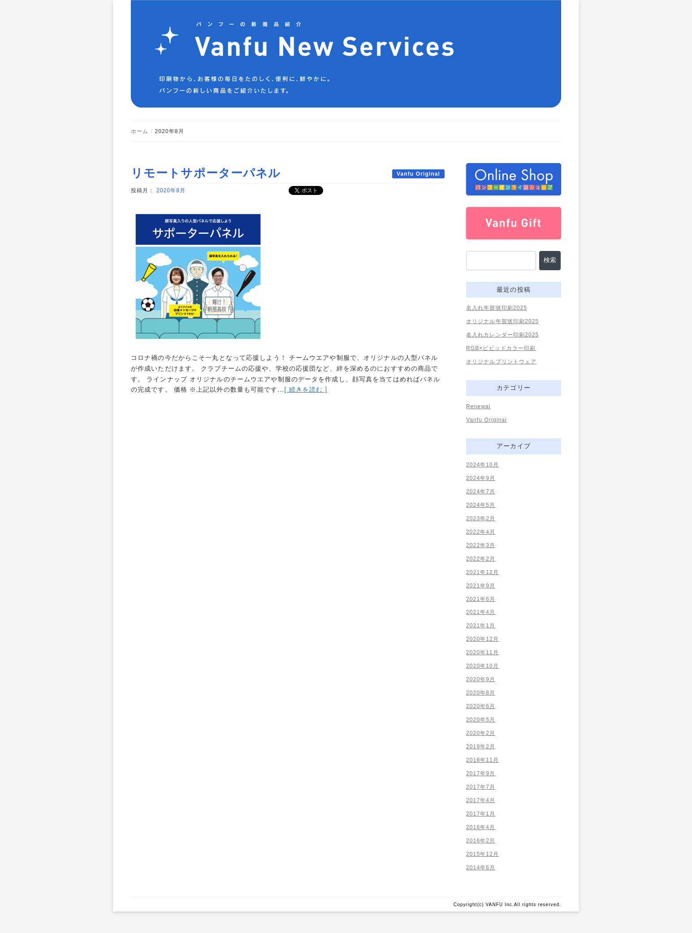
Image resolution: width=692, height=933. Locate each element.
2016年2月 (480, 841)
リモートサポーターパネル (206, 173)
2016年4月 (480, 827)
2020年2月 (480, 733)
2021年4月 (480, 612)
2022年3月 (480, 545)
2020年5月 (480, 720)
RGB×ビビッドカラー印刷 (501, 348)
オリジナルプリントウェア (501, 362)
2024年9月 (480, 478)
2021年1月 (480, 625)
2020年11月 (482, 652)
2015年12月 (482, 854)
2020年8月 (171, 190)
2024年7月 (480, 491)
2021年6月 (480, 599)
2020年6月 (480, 706)
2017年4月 (480, 800)
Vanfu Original (418, 174)
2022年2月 (480, 559)
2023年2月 (480, 518)
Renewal (478, 406)
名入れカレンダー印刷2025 (502, 335)
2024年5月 (480, 505)
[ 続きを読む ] (306, 389)
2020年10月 (482, 666)
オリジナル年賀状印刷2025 (502, 321)
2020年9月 (480, 679)
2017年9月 (480, 773)
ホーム (139, 131)
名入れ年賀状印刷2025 (496, 308)
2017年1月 (480, 814)
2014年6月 (480, 867)
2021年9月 (480, 586)
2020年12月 (482, 639)
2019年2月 (480, 746)
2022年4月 (480, 532)
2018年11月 (482, 760)
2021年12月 (482, 572)
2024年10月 (482, 465)
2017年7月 (480, 787)
